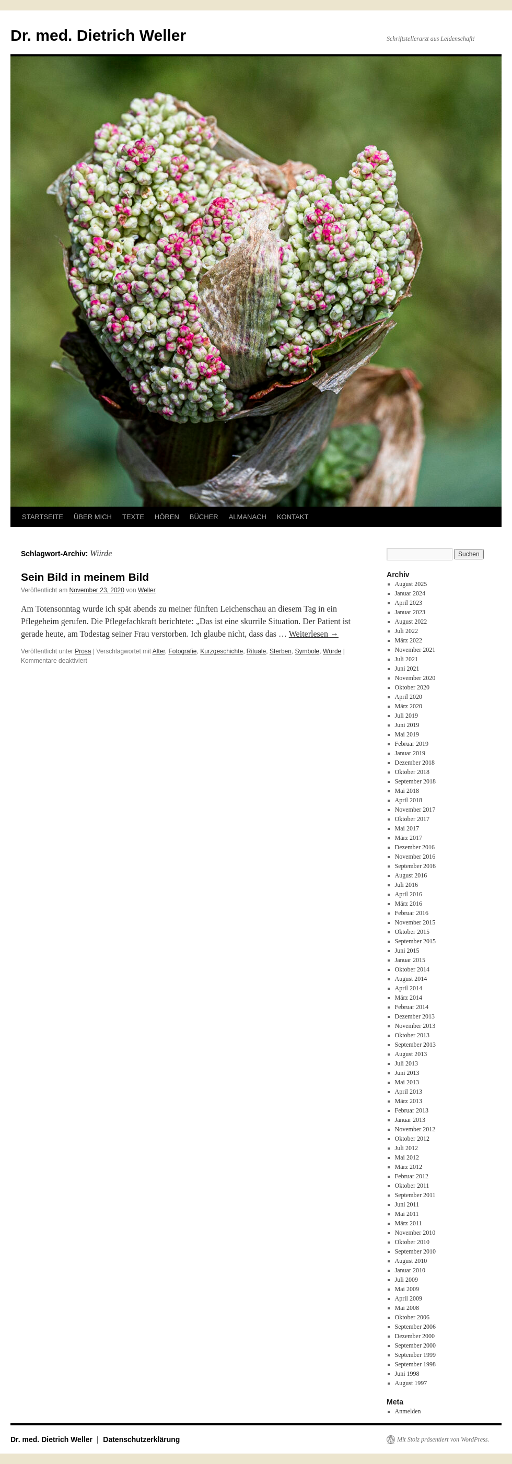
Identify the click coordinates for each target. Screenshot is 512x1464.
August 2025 (411, 584)
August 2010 (411, 1260)
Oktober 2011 (412, 1185)
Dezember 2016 (415, 847)
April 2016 (408, 894)
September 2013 (415, 1044)
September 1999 (415, 1354)
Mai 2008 (407, 1307)
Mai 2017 (407, 828)
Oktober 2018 (412, 772)
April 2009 (408, 1298)
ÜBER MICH (93, 517)
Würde (332, 651)
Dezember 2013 (415, 1016)
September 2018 (415, 781)
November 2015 (415, 922)
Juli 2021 (406, 659)
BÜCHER (204, 517)
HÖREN (167, 517)
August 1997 (411, 1383)
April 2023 (408, 602)
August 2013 (411, 1054)
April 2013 (408, 1091)
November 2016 (415, 856)
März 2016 (408, 903)
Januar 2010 (410, 1270)
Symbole (307, 651)
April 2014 (408, 988)
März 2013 (408, 1101)
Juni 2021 (407, 668)
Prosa (83, 651)
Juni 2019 (407, 725)
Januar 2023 (410, 612)
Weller (147, 590)
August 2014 (411, 978)
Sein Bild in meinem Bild (85, 577)
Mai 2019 (407, 734)
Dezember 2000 (415, 1336)
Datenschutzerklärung (141, 1439)
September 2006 (415, 1326)
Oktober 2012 (412, 1138)
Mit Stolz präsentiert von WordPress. (443, 1439)
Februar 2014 (411, 1007)
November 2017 (415, 809)
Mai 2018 (407, 790)
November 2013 (415, 1025)
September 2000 (415, 1345)
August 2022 (411, 621)
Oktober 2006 (412, 1317)
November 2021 (415, 649)
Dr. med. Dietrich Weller (98, 35)
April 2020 (408, 696)
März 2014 (408, 997)
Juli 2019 (406, 715)
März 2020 (408, 706)
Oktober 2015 (412, 931)
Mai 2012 (407, 1157)
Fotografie (182, 651)
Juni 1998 (407, 1373)
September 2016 (415, 866)
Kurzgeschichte (221, 651)
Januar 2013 (410, 1119)
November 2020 (415, 678)
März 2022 (408, 640)
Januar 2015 (410, 960)
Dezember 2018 (415, 762)
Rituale (256, 651)
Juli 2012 (406, 1148)
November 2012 (415, 1129)
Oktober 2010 (412, 1242)
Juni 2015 (407, 950)
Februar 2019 (411, 743)
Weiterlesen (314, 633)
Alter (159, 651)
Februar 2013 (411, 1110)
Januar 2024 (410, 593)
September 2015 (415, 941)
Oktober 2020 (412, 687)
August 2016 (411, 875)
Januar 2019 (410, 753)
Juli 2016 (406, 884)
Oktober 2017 (412, 819)
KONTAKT (292, 517)
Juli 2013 (406, 1063)
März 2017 (408, 837)
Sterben (281, 651)
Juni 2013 (407, 1072)
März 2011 (408, 1223)
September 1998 (415, 1364)
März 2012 (408, 1166)
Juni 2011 (407, 1204)
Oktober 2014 (412, 969)
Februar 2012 (411, 1176)
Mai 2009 (407, 1289)
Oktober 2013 (412, 1035)
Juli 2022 (406, 631)
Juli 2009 (406, 1279)
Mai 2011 (407, 1213)
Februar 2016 (411, 913)
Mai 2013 (407, 1082)
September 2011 (415, 1195)
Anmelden (408, 1411)
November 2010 (415, 1232)
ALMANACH (247, 517)
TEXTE (133, 517)
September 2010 (415, 1251)
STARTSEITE (42, 517)
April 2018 (408, 800)
